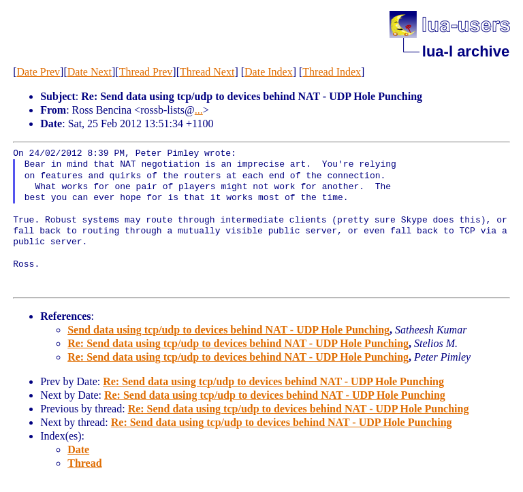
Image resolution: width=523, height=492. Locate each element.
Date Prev (39, 72)
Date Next (89, 72)
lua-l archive (465, 51)
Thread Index (331, 72)
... (199, 110)
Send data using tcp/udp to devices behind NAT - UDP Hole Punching (228, 329)
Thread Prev (146, 72)
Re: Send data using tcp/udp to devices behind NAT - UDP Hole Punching (238, 343)
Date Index (268, 72)
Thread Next (207, 72)
